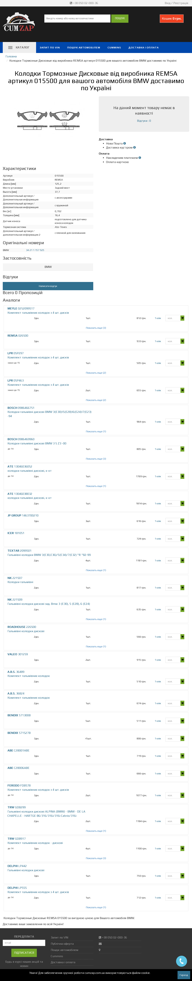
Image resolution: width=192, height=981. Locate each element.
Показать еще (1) (96, 431)
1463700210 (23, 515)
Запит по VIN (50, 47)
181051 (16, 533)
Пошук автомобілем (83, 47)
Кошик (172, 18)
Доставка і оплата (143, 47)
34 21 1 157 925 (35, 250)
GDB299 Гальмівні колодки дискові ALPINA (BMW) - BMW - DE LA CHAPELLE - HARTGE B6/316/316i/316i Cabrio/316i (46, 811)
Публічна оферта (62, 943)
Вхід (168, 3)
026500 (18, 335)
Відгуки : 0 (144, 120)
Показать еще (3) (96, 327)
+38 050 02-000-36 (84, 3)
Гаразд (184, 974)
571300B (19, 715)
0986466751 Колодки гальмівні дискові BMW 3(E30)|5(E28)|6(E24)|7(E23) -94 (49, 412)
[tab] (48, 267)
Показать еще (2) (96, 372)
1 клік (158, 318)
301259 (18, 654)
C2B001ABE (18, 750)
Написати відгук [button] (48, 286)
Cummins (114, 47)
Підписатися (24, 952)
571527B (19, 733)
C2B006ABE (18, 768)
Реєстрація (180, 3)
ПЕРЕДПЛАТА (24, 936)
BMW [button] (48, 267)
